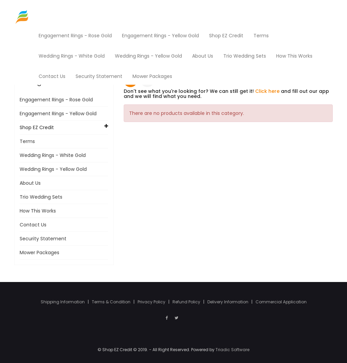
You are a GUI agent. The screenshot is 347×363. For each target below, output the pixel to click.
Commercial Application (281, 302)
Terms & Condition (111, 302)
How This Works (38, 210)
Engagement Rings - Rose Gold (56, 99)
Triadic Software (232, 349)
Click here (267, 91)
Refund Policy (186, 302)
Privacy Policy (152, 302)
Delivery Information (228, 302)
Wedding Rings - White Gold (53, 155)
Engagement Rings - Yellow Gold (58, 113)
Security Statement (43, 238)
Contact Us (33, 224)
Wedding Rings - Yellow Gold (53, 169)
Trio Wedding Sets (41, 197)
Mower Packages (39, 252)
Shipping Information (63, 302)
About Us (30, 183)
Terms (27, 141)
